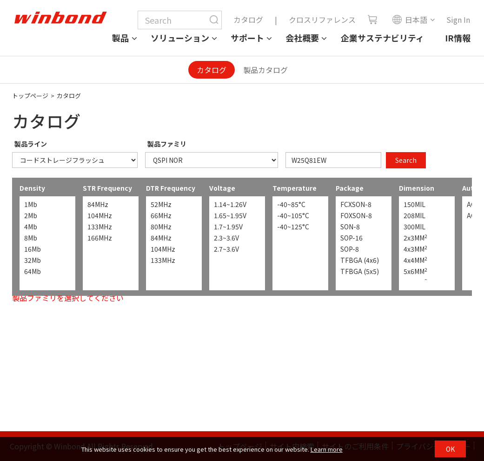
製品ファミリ (166, 143)
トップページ (30, 95)
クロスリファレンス (322, 19)
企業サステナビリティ (382, 38)
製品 (120, 38)
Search (406, 160)
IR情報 (458, 38)
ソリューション (180, 38)
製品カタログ (265, 69)
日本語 (409, 19)
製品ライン (30, 143)
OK (450, 449)
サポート (247, 38)
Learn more (327, 449)
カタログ (248, 19)
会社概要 (302, 38)
